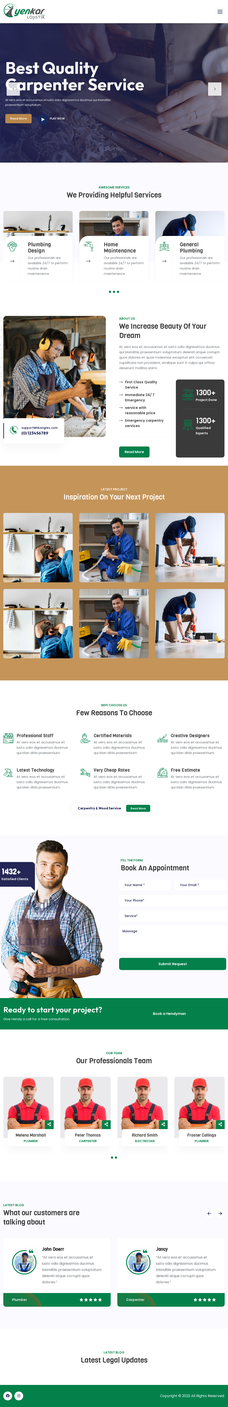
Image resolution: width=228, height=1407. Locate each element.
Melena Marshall (31, 1135)
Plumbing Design (39, 247)
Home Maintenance (120, 247)
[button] (220, 11)
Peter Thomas (88, 1135)
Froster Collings (201, 1135)
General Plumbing (191, 247)
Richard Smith (145, 1135)
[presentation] (209, 1213)
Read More (138, 808)
